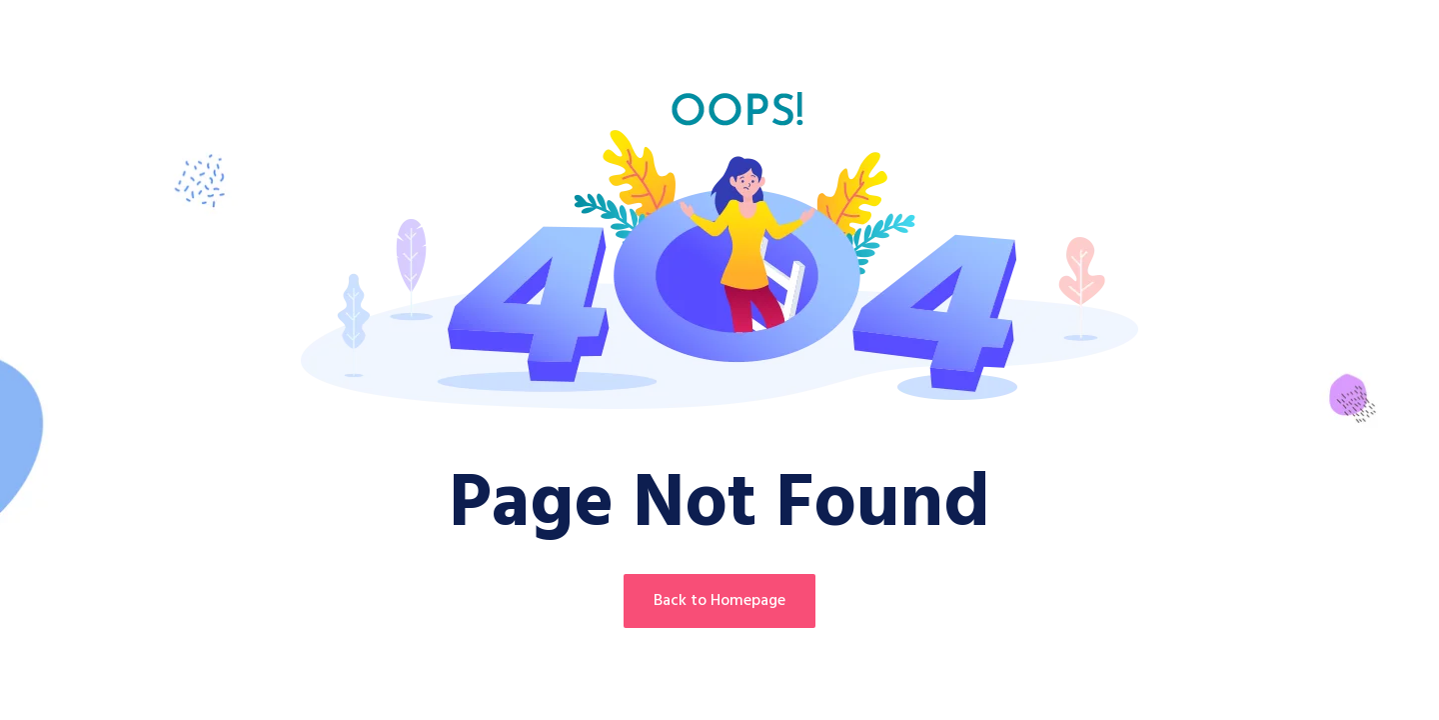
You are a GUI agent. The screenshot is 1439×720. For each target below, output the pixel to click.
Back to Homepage (719, 601)
